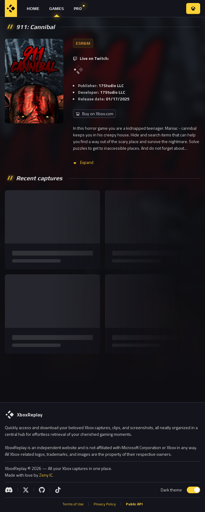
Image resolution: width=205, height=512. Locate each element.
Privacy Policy (105, 504)
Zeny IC (45, 475)
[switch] (193, 490)
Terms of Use (73, 504)
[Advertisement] (102, 377)
